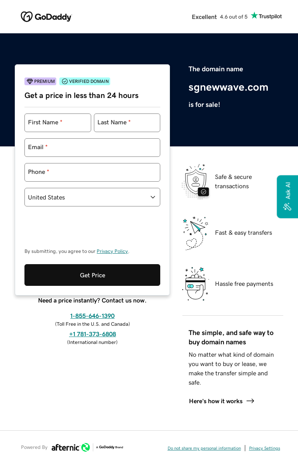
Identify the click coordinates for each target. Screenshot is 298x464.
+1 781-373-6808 (92, 334)
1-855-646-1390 (92, 316)
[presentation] (83, 231)
